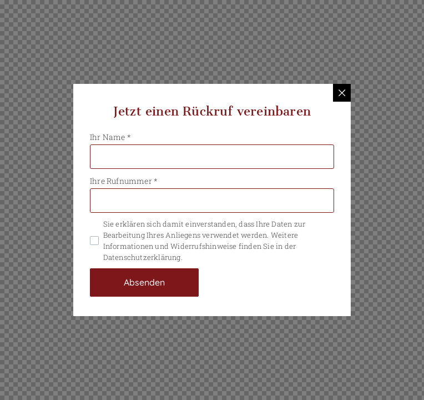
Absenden (144, 282)
